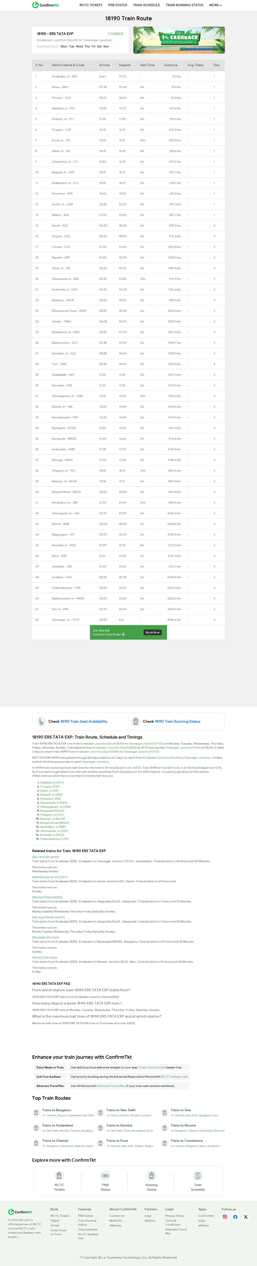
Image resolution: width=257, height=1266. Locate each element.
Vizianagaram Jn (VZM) (55, 806)
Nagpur (149, 1146)
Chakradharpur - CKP (66, 587)
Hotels (54, 1225)
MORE (215, 5)
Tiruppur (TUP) (49, 786)
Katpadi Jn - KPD (63, 172)
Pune (215, 1115)
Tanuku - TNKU (61, 321)
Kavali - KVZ (60, 225)
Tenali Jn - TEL (61, 268)
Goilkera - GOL (62, 577)
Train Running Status (184, 5)
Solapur (139, 1146)
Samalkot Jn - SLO (64, 353)
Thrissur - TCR (61, 97)
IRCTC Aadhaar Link (174, 1076)
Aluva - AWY (60, 87)
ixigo (148, 1215)
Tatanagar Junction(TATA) (146, 743)
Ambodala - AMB (63, 449)
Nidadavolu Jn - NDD (66, 332)
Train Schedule (146, 5)
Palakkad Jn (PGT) (52, 782)
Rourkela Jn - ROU (64, 545)
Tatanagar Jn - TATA (65, 619)
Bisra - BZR (59, 555)
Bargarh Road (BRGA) (54, 822)
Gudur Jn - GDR (62, 204)
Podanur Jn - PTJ (63, 119)
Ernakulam (214, 1146)
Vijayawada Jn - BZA (65, 278)
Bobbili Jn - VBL (62, 406)
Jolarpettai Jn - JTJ (65, 161)
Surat (150, 1130)
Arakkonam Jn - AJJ (65, 183)
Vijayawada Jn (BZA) (53, 802)
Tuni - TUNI (59, 364)
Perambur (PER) (50, 798)
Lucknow (146, 1115)
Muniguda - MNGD (64, 438)
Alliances (115, 1225)
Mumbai (135, 1115)
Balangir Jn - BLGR (64, 481)
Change (116, 34)
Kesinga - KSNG (62, 460)
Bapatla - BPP (61, 257)
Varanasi (124, 1115)
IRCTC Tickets (91, 5)
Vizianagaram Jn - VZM (67, 396)
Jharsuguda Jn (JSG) (54, 830)
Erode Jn (177, 767)
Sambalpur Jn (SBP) (53, 826)
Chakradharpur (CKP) (54, 838)
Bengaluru (205, 1115)
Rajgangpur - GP (63, 534)
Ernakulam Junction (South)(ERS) (103, 743)
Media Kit (115, 1220)
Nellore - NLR (60, 214)
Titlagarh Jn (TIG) (51, 814)
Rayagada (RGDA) (52, 810)
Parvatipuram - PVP (65, 417)
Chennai (51, 1115)
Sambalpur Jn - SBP (65, 502)
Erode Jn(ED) (132, 767)
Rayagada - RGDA (64, 428)
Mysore (62, 1115)
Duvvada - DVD (62, 385)
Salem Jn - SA (61, 151)
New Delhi (88, 1115)
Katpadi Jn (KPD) (51, 794)
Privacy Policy (174, 1215)
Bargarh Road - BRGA (66, 491)
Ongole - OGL (61, 236)
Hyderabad (74, 1115)
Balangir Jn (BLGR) (52, 818)
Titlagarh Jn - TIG (63, 470)
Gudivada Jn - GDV (65, 289)
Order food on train (152, 1067)
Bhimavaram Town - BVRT (69, 310)
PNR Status (117, 5)
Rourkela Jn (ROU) (52, 834)
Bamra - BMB (60, 523)
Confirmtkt (206, 1215)
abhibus (150, 1220)
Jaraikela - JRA (62, 566)
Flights (54, 1220)
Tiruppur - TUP (61, 129)
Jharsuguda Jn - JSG (66, 513)
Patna (114, 1115)
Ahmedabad (138, 1130)
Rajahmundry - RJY (65, 342)
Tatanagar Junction (197, 757)
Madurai (80, 1146)
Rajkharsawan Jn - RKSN (68, 598)
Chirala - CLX (60, 246)
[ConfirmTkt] (20, 1211)
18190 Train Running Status (177, 721)
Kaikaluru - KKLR (62, 300)
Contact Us (116, 1215)
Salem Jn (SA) (49, 790)
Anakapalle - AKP (63, 374)
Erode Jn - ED (61, 140)
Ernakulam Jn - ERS (64, 76)
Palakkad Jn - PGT (63, 108)
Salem (89, 1146)
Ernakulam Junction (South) (162, 757)
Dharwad (219, 1130)
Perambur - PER (62, 193)
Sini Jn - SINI (60, 609)
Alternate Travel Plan (111, 1085)
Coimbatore (67, 1146)
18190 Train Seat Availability (83, 721)
